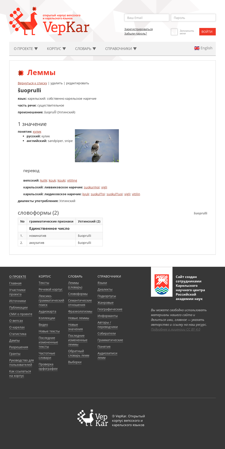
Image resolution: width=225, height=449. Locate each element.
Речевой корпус (51, 289)
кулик (37, 131)
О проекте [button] (26, 48)
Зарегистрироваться (138, 29)
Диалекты (105, 289)
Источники (17, 301)
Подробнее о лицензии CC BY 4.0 (175, 329)
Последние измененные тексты (48, 342)
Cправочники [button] (121, 48)
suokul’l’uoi (115, 194)
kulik (43, 180)
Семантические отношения (80, 302)
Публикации (18, 307)
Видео (43, 324)
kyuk (85, 194)
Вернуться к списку (32, 83)
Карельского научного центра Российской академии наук (190, 292)
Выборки (75, 362)
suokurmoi (92, 187)
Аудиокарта (47, 311)
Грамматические (110, 340)
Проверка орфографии (48, 366)
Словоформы (78, 294)
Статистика (17, 334)
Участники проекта (17, 292)
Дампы (14, 340)
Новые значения (75, 326)
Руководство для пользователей (21, 362)
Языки (102, 283)
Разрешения (18, 347)
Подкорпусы (107, 296)
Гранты (14, 353)
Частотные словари (47, 355)
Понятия (104, 346)
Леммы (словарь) (75, 285)
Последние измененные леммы (77, 339)
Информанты (108, 316)
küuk (52, 180)
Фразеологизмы (80, 311)
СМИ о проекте (20, 314)
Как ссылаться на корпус (20, 373)
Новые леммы (78, 318)
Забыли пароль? (135, 33)
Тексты (44, 283)
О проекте (17, 276)
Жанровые (106, 302)
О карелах (17, 327)
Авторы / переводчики (108, 324)
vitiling (72, 180)
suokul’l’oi (98, 194)
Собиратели (107, 333)
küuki (61, 180)
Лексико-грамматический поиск (51, 300)
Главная (15, 283)
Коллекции (47, 318)
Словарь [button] (85, 48)
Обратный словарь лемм (78, 353)
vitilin (136, 194)
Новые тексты (49, 331)
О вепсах (16, 320)
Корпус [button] (56, 48)
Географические (110, 309)
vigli (104, 187)
